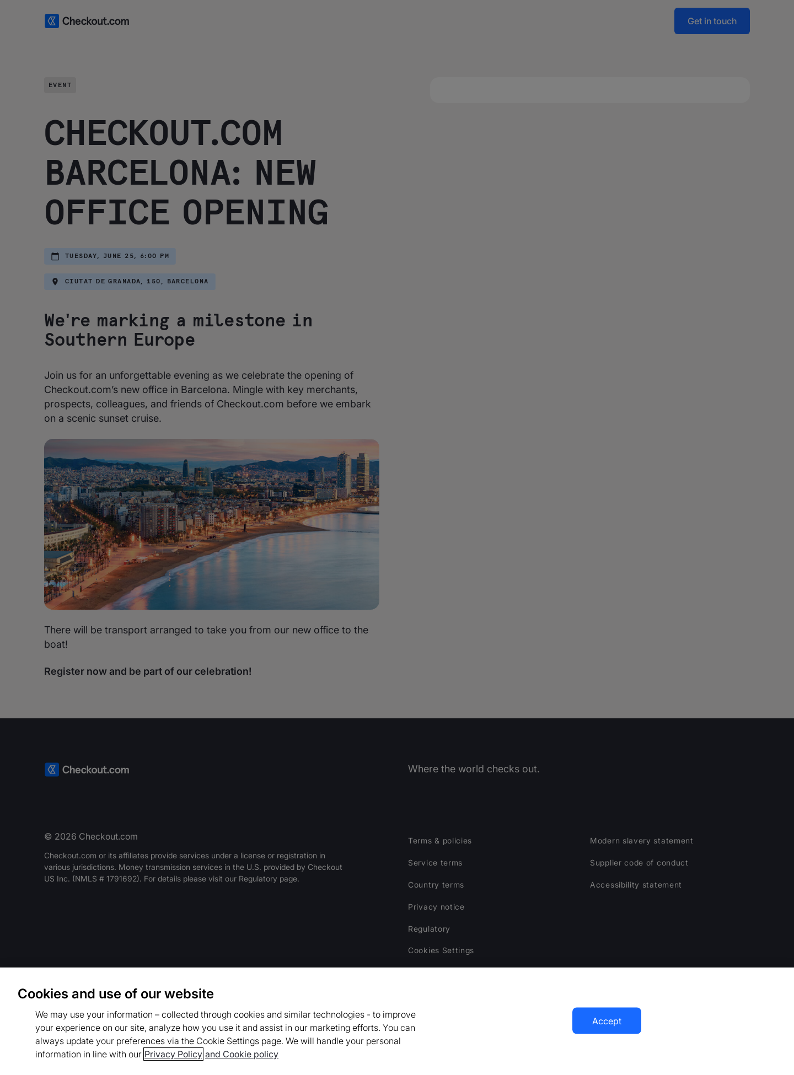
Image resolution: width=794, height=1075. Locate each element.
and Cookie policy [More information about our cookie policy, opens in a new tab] (241, 1054)
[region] (397, 1021)
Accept (606, 1020)
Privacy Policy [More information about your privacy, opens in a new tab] (173, 1054)
